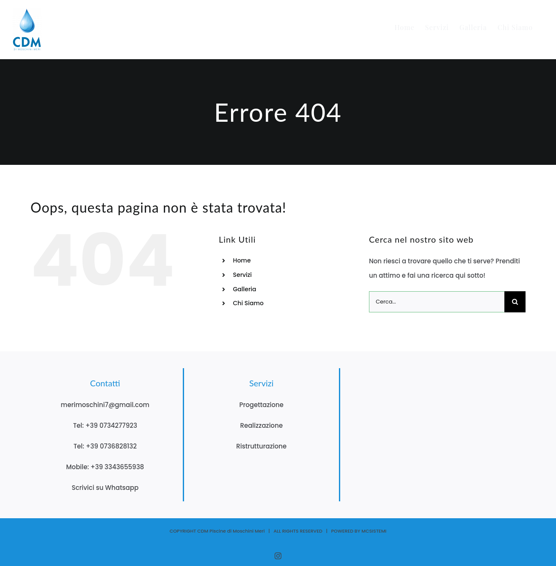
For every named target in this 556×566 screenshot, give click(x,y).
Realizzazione (261, 425)
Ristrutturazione (261, 446)
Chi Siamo (248, 303)
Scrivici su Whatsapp (105, 487)
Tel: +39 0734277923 (105, 425)
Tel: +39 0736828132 (105, 446)
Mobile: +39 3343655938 (105, 466)
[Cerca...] (436, 301)
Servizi (242, 275)
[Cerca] (515, 301)
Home (242, 260)
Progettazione (261, 404)
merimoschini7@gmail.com (105, 404)
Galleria (244, 289)
